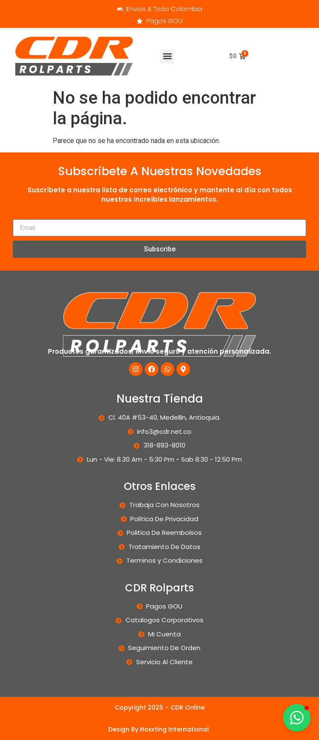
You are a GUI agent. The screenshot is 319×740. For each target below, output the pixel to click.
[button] (167, 56)
